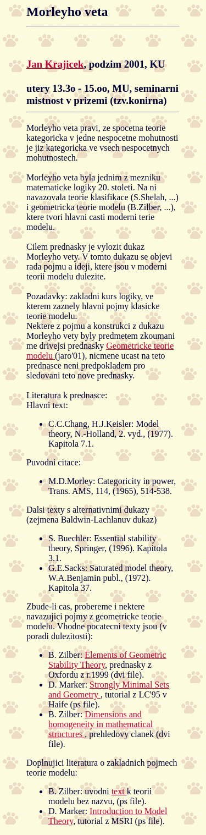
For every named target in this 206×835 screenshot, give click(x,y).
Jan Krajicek (54, 64)
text (119, 791)
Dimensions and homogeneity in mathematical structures (100, 724)
